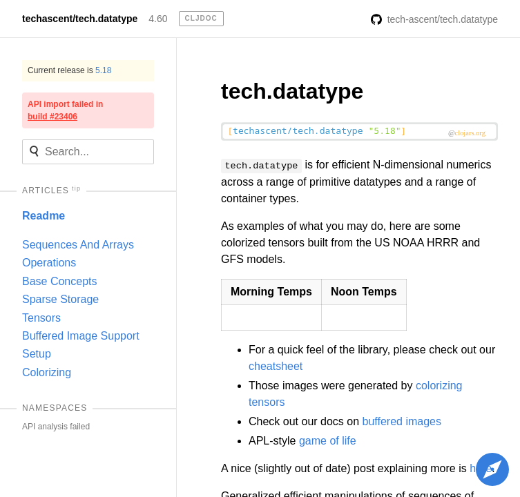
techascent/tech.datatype (79, 18)
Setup (36, 354)
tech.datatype (292, 91)
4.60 (157, 18)
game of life (327, 441)
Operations (49, 263)
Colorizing (46, 372)
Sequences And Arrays (78, 245)
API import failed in (65, 110)
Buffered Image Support (80, 336)
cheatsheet (275, 366)
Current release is (69, 70)
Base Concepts (59, 281)
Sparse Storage (60, 299)
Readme (43, 216)
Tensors (41, 318)
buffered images (402, 421)
